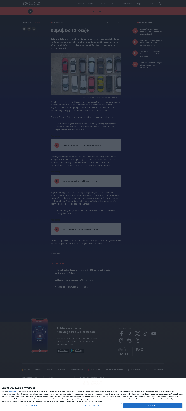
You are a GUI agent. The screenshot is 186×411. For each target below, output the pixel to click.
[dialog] (93, 394)
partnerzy (12, 391)
